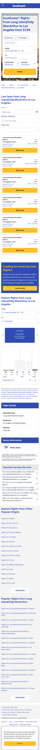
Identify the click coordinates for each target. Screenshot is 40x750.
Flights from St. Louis (8, 583)
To (6, 55)
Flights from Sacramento (9, 528)
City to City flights (19, 721)
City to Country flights (31, 721)
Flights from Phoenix (8, 541)
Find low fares (20, 288)
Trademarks (28, 710)
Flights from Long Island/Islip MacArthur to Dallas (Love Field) (17, 676)
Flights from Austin (7, 569)
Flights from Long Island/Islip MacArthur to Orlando (17, 608)
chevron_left (30, 380)
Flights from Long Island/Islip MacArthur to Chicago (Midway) (17, 689)
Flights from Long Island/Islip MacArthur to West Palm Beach (18, 614)
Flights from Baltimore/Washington (12, 565)
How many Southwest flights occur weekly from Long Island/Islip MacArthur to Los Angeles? (20, 473)
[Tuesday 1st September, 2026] (23, 365)
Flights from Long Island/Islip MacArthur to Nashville (18, 643)
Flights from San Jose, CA (9, 523)
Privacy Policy (19, 710)
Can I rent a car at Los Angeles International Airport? (20, 483)
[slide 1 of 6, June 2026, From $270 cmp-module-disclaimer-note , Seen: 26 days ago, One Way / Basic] (21, 335)
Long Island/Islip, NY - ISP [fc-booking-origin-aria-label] (14, 51)
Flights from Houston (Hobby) (10, 555)
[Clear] (34, 50)
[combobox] (20, 312)
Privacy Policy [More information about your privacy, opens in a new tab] (26, 738)
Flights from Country (25, 724)
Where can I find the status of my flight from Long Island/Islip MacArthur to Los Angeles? (20, 494)
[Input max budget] (20, 121)
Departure (9, 62)
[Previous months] (3, 335)
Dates (3, 107)
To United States (23, 85)
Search (20, 72)
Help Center (14, 707)
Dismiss (20, 743)
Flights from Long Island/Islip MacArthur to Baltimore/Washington (15, 632)
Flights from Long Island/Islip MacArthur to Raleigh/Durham (15, 682)
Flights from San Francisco (10, 551)
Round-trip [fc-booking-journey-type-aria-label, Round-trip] (9, 38)
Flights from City (13, 724)
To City (10, 721)
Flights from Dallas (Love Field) (11, 546)
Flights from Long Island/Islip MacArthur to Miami (17, 638)
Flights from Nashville (8, 574)
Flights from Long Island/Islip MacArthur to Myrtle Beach (17, 664)
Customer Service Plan (22, 712)
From (7, 48)
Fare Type (5, 125)
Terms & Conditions (8, 710)
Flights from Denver (7, 560)
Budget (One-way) (8, 116)
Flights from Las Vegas (8, 537)
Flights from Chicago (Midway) (11, 532)
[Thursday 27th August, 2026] (17, 365)
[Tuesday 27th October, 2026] (29, 365)
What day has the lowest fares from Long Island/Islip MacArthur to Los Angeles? (20, 478)
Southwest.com (20, 396)
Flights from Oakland (8, 518)
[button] (3, 5)
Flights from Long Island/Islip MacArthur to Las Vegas (18, 654)
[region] (20, 738)
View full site (5, 707)
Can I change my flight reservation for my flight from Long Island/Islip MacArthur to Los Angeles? (20, 489)
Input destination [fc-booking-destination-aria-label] (11, 58)
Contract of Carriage (8, 712)
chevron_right (35, 380)
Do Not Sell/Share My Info (9, 715)
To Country (4, 721)
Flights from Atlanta (7, 578)
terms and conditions (24, 398)
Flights (11, 85)
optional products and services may (18, 392)
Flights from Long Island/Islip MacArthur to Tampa (17, 620)
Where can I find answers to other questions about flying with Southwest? (20, 499)
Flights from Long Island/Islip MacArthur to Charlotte (18, 670)
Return (24, 62)
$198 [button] (26, 30)
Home (3, 85)
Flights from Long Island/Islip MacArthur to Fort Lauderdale (16, 626)
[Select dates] (20, 112)
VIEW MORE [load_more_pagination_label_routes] (20, 590)
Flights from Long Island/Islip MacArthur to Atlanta (17, 659)
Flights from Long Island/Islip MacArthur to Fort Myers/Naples (16, 648)
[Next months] (37, 335)
